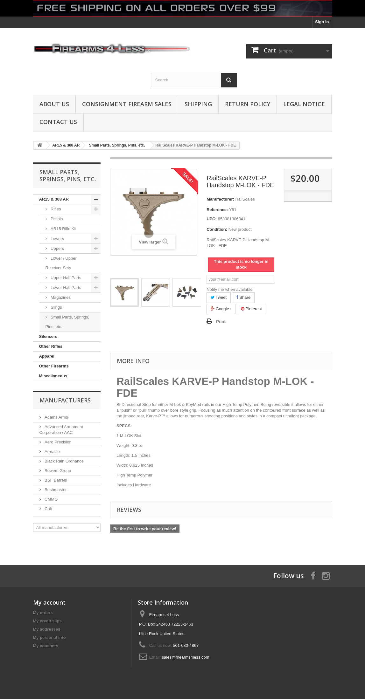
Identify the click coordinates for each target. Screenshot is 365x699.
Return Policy (247, 104)
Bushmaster (55, 489)
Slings (56, 307)
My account (49, 602)
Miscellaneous (53, 375)
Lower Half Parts (65, 287)
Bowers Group (57, 470)
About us (54, 104)
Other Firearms (54, 366)
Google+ (221, 308)
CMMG (51, 499)
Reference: (217, 209)
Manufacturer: (220, 199)
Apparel (46, 356)
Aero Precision (58, 442)
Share (243, 297)
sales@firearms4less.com (185, 657)
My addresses (46, 629)
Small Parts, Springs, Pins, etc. (67, 322)
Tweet (219, 297)
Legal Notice (304, 104)
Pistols (56, 218)
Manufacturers (65, 400)
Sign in (322, 21)
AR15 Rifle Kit (63, 228)
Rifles (55, 209)
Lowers (57, 238)
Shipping (198, 104)
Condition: (217, 229)
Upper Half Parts (65, 277)
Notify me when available (230, 289)
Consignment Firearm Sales (127, 104)
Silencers (48, 336)
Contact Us (58, 122)
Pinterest (251, 308)
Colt (48, 508)
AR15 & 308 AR (54, 199)
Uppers (57, 248)
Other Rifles (51, 346)
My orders (43, 612)
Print (221, 321)
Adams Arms (56, 417)
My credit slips (47, 621)
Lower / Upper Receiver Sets (61, 263)
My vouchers (45, 645)
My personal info (49, 637)
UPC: (212, 218)
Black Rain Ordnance (64, 461)
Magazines (60, 297)
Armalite (52, 451)
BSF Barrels (55, 480)
